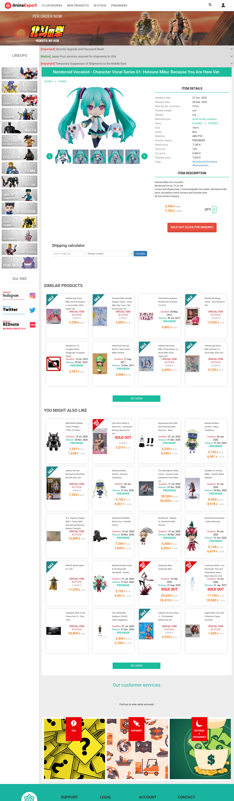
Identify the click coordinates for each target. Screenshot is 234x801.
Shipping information (71, 771)
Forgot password (147, 765)
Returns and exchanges (72, 777)
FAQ (63, 765)
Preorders (119, 5)
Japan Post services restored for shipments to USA (78, 56)
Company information (110, 777)
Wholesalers (145, 777)
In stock (100, 5)
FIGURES (48, 81)
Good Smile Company (204, 119)
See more (137, 386)
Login (141, 771)
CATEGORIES (52, 5)
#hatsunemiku (200, 165)
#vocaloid (211, 161)
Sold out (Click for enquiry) (192, 227)
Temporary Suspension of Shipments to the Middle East (83, 63)
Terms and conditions (110, 765)
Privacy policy (106, 771)
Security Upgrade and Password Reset (72, 49)
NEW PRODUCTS (78, 5)
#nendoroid (198, 161)
